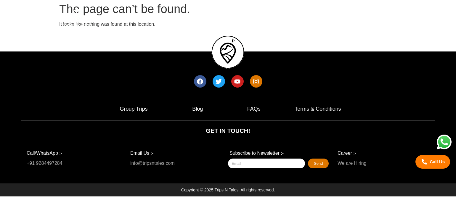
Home (175, 19)
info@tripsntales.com (152, 163)
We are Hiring (352, 163)
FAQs (254, 109)
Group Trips (133, 109)
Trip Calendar (274, 19)
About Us (321, 19)
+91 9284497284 (44, 163)
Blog (197, 109)
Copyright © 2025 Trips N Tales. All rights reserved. (228, 190)
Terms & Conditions (318, 109)
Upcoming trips (220, 19)
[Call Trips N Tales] (432, 162)
